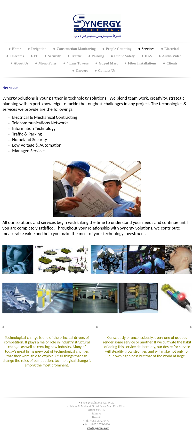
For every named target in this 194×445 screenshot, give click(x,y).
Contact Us (106, 70)
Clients (171, 63)
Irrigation (38, 49)
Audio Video (171, 56)
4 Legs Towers (78, 63)
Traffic (76, 56)
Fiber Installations (142, 63)
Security (54, 56)
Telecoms (17, 56)
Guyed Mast (108, 63)
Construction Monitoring (76, 49)
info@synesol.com (98, 428)
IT (36, 56)
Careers (82, 70)
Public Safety (124, 56)
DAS (148, 56)
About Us (21, 63)
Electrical (171, 49)
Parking (98, 56)
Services (148, 49)
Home (16, 49)
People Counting (118, 49)
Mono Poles (48, 63)
